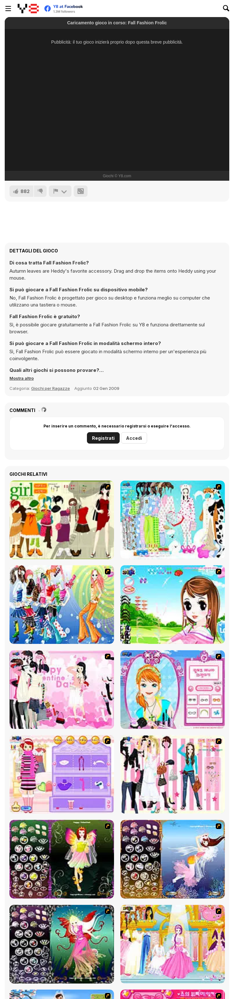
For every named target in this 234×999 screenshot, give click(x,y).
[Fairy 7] (172, 859)
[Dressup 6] (172, 944)
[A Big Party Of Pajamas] (172, 520)
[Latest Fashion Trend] (61, 604)
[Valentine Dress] (61, 689)
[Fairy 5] (61, 859)
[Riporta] (60, 191)
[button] (21, 378)
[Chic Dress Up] (172, 774)
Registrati (103, 438)
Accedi (134, 438)
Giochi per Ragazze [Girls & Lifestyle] (50, 388)
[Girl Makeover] (61, 774)
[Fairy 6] (61, 944)
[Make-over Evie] (172, 689)
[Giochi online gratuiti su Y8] (28, 8)
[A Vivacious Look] (172, 604)
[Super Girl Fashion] (61, 520)
